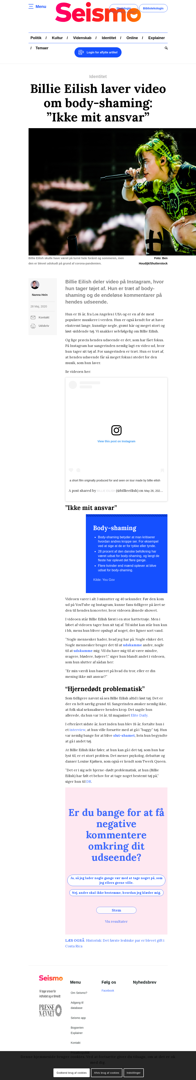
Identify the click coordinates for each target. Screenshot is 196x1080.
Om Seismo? (79, 992)
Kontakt (44, 317)
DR (88, 781)
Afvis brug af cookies (106, 1072)
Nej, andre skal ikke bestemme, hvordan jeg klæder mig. (116, 893)
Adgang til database (77, 1005)
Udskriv (44, 325)
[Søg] (165, 48)
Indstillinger (134, 1072)
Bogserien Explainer (77, 1030)
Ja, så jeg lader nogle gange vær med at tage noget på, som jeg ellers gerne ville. (116, 880)
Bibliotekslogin (153, 8)
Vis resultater (116, 921)
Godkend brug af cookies (72, 1072)
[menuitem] (36, 38)
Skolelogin (123, 8)
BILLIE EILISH (106, 490)
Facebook (108, 990)
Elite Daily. (139, 715)
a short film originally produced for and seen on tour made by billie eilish (115, 480)
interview (77, 730)
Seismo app (78, 1017)
